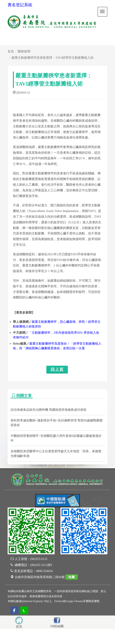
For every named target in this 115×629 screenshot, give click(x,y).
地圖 (71, 577)
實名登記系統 (20, 5)
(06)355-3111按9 (41, 565)
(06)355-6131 (39, 559)
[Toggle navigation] (102, 12)
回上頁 (57, 369)
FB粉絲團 (57, 626)
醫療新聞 (24, 51)
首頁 (11, 51)
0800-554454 (44, 571)
